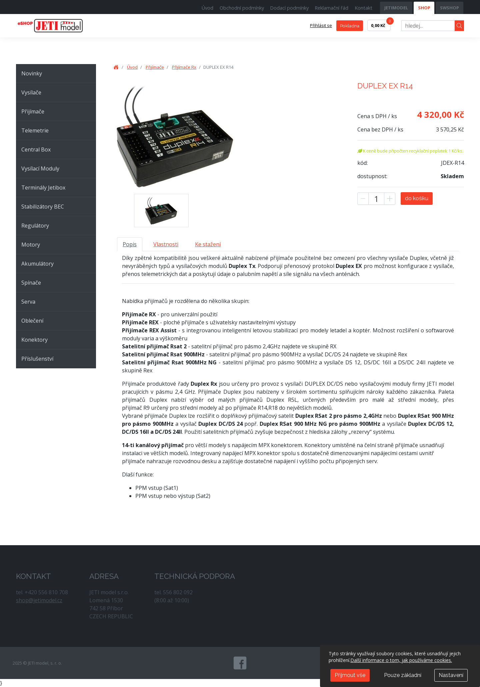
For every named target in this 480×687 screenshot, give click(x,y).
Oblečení (32, 320)
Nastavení (451, 675)
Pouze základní (402, 675)
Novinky (31, 73)
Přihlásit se (321, 25)
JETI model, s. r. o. (57, 25)
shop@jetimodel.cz (39, 600)
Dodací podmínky (289, 8)
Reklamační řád (331, 8)
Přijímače (32, 111)
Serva (28, 301)
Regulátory (35, 225)
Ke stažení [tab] (208, 244)
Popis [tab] (130, 244)
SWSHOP (449, 8)
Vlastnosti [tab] (165, 244)
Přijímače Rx (184, 67)
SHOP (424, 8)
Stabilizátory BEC (42, 206)
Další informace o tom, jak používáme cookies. (401, 660)
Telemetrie (35, 130)
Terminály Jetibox (43, 187)
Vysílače (31, 92)
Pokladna (349, 25)
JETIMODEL (396, 8)
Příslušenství (37, 358)
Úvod (207, 8)
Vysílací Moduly (40, 168)
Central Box (36, 149)
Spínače (31, 282)
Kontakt (363, 8)
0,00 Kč (381, 24)
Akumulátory (37, 263)
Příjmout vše (350, 675)
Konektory (34, 339)
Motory (30, 244)
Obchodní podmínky (242, 8)
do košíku (416, 198)
